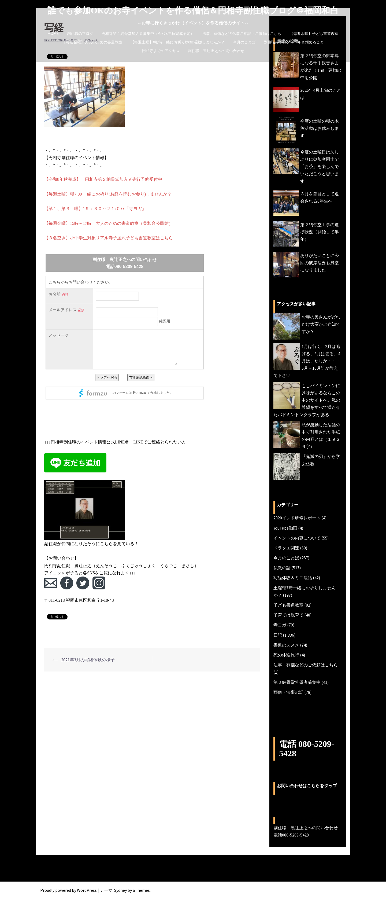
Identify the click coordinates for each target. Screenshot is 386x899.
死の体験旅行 (286, 655)
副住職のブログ (80, 33)
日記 (277, 635)
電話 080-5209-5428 (306, 748)
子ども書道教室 (288, 605)
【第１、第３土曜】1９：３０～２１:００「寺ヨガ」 (95, 208)
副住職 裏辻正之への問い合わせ (216, 51)
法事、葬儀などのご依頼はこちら (305, 664)
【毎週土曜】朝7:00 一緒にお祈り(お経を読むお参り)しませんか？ (108, 194)
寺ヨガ (279, 625)
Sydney (120, 890)
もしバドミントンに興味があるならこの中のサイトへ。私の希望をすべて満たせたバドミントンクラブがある (306, 400)
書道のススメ (286, 645)
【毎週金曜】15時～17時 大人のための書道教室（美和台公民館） (108, 223)
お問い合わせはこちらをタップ (307, 785)
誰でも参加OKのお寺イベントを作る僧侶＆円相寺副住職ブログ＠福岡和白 (193, 10)
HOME (53, 33)
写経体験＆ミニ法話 (292, 577)
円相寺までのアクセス (161, 51)
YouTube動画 (285, 528)
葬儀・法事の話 (288, 692)
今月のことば (244, 42)
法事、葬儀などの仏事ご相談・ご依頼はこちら (241, 33)
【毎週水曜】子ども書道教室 (314, 33)
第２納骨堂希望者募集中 (297, 682)
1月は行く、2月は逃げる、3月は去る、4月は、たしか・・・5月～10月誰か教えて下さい (306, 361)
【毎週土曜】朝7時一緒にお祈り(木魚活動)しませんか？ (178, 42)
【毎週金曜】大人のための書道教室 (92, 42)
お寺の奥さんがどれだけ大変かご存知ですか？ (321, 324)
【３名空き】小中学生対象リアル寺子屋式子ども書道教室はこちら (108, 238)
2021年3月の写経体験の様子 (88, 659)
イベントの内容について (297, 538)
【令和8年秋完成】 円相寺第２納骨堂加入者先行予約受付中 (103, 179)
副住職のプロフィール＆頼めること (294, 42)
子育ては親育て (288, 615)
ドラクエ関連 (286, 548)
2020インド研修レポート (297, 517)
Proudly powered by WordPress (68, 890)
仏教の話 (282, 567)
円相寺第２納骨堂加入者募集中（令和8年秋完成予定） (148, 33)
